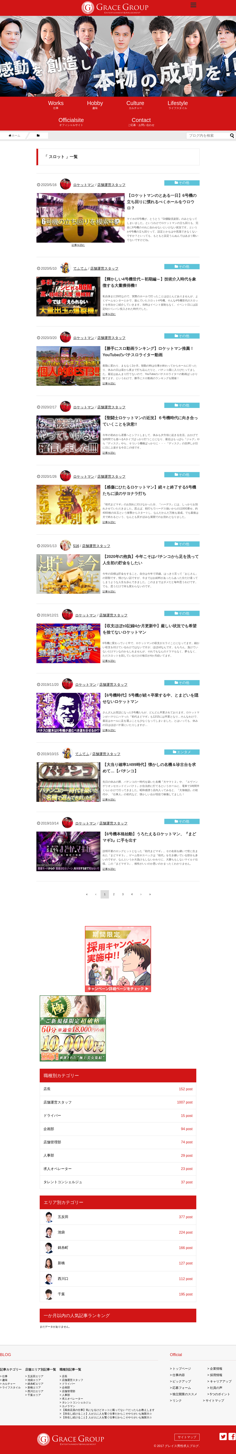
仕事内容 (178, 1375)
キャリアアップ (221, 1381)
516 (76, 546)
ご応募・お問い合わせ (141, 122)
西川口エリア (35, 1391)
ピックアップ (181, 1381)
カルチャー (135, 105)
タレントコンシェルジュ (118, 1182)
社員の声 (216, 1387)
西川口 (118, 1278)
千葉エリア (34, 1395)
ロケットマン (83, 185)
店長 (118, 1089)
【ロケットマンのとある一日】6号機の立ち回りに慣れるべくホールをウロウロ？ (162, 201)
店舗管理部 (118, 1142)
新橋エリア (34, 1387)
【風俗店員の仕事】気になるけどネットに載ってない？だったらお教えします (108, 1410)
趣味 (95, 105)
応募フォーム (181, 1387)
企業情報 (216, 1368)
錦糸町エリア (35, 1383)
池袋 (118, 1232)
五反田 (118, 1217)
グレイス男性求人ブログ (182, 1446)
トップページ (181, 1368)
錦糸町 (118, 1247)
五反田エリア (35, 1376)
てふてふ (80, 268)
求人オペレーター (118, 1169)
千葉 (118, 1294)
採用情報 (216, 1375)
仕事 (56, 105)
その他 (184, 183)
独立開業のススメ (184, 1394)
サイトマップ (215, 1400)
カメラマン (68, 1406)
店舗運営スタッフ (111, 185)
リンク (177, 1400)
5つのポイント (220, 1394)
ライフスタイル (178, 105)
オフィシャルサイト (71, 122)
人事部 (118, 1155)
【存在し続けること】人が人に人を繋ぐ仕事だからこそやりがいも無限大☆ (107, 1413)
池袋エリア (34, 1380)
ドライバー (118, 1116)
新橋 (118, 1263)
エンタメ (184, 752)
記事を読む (78, 245)
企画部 (118, 1129)
